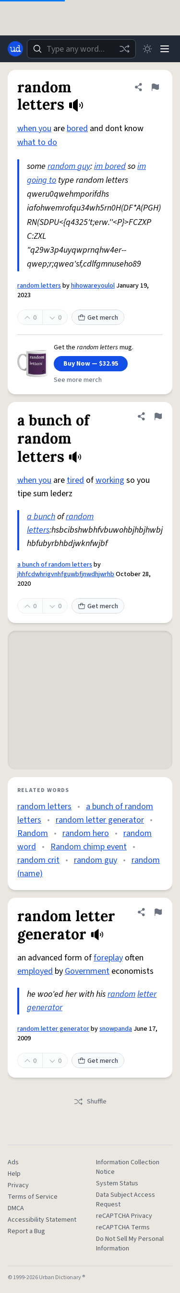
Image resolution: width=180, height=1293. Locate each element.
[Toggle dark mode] (147, 48)
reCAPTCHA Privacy (124, 1216)
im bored (110, 166)
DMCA (16, 1208)
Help (14, 1174)
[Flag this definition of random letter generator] (158, 912)
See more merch (78, 380)
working (110, 480)
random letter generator (100, 820)
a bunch (41, 517)
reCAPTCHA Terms (123, 1227)
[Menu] (164, 48)
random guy (69, 166)
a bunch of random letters (54, 564)
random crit (38, 860)
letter (146, 994)
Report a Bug (26, 1231)
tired (75, 480)
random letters (39, 285)
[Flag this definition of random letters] (155, 87)
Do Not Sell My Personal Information (130, 1243)
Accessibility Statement (42, 1220)
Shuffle (90, 1101)
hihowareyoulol (93, 285)
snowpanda (115, 1029)
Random (32, 833)
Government (87, 971)
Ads (13, 1162)
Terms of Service (33, 1197)
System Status (117, 1183)
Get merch (98, 318)
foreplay (108, 958)
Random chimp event (88, 847)
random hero (85, 833)
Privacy (18, 1185)
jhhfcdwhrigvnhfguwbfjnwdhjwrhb (65, 574)
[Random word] (124, 49)
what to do (37, 142)
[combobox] (81, 48)
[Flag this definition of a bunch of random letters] (158, 416)
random (121, 994)
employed (35, 971)
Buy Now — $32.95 (90, 363)
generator (44, 1008)
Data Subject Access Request (125, 1199)
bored (77, 128)
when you (34, 128)
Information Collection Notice (127, 1167)
